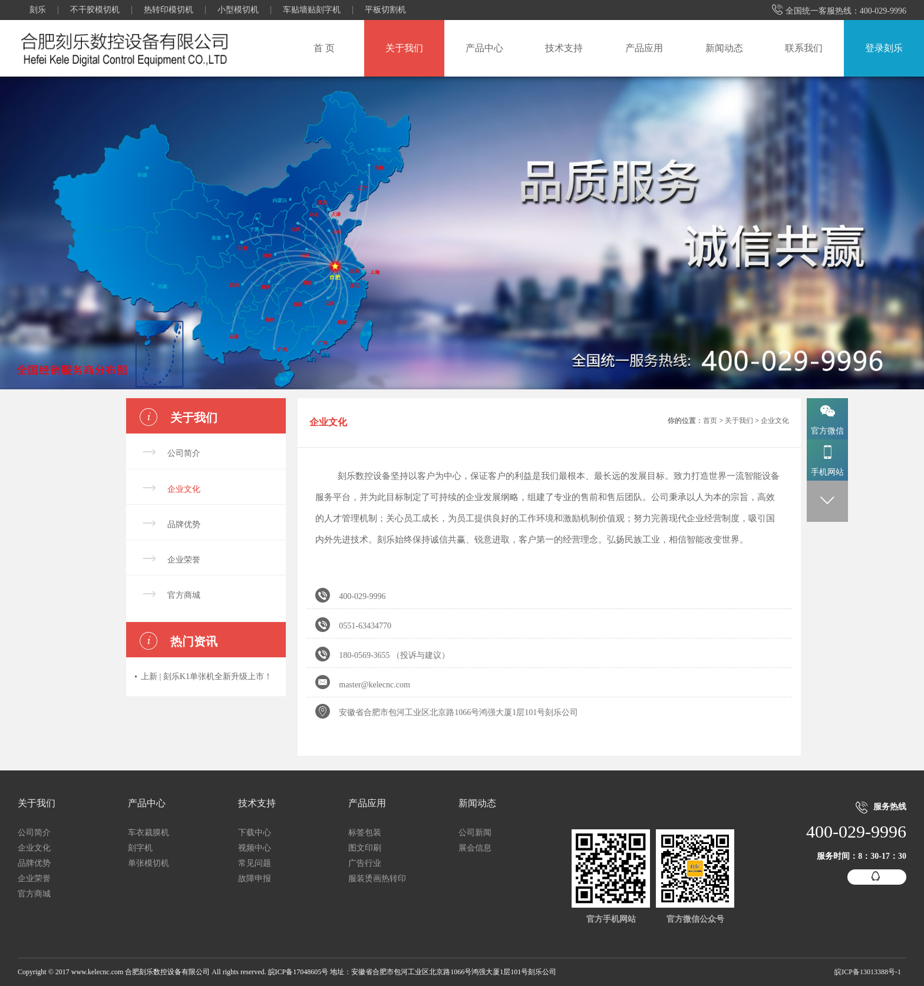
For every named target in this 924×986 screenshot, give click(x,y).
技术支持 (564, 48)
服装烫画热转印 (377, 878)
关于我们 (404, 48)
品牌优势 (183, 524)
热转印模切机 (168, 10)
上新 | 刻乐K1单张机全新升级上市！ (206, 676)
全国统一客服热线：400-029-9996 (839, 10)
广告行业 (364, 863)
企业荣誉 (183, 559)
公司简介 (183, 453)
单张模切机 (148, 863)
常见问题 (254, 863)
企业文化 (183, 489)
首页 (710, 420)
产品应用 (644, 48)
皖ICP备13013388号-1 (867, 972)
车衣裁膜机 (148, 832)
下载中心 (254, 832)
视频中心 (254, 847)
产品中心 (484, 48)
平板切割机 (385, 10)
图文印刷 (364, 847)
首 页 (324, 48)
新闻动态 (724, 48)
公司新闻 (474, 832)
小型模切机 (238, 10)
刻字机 (140, 847)
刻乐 (37, 10)
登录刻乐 (884, 48)
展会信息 (474, 847)
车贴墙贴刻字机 (312, 10)
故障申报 (254, 878)
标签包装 (364, 832)
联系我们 (804, 48)
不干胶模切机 (95, 10)
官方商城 (183, 595)
